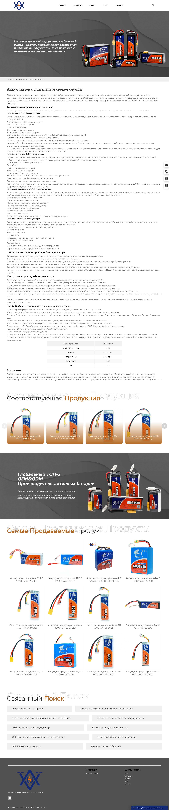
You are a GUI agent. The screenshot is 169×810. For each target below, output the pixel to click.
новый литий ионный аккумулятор (117, 737)
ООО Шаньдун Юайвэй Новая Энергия (106, 326)
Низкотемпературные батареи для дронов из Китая (41, 718)
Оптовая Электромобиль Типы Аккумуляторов (106, 708)
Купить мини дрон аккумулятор (110, 727)
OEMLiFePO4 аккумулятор (26, 746)
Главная (10, 79)
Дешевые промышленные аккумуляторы (120, 718)
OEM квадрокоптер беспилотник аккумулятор (38, 737)
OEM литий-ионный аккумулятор (31, 727)
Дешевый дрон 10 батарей (106, 746)
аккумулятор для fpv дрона (27, 708)
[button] (164, 426)
